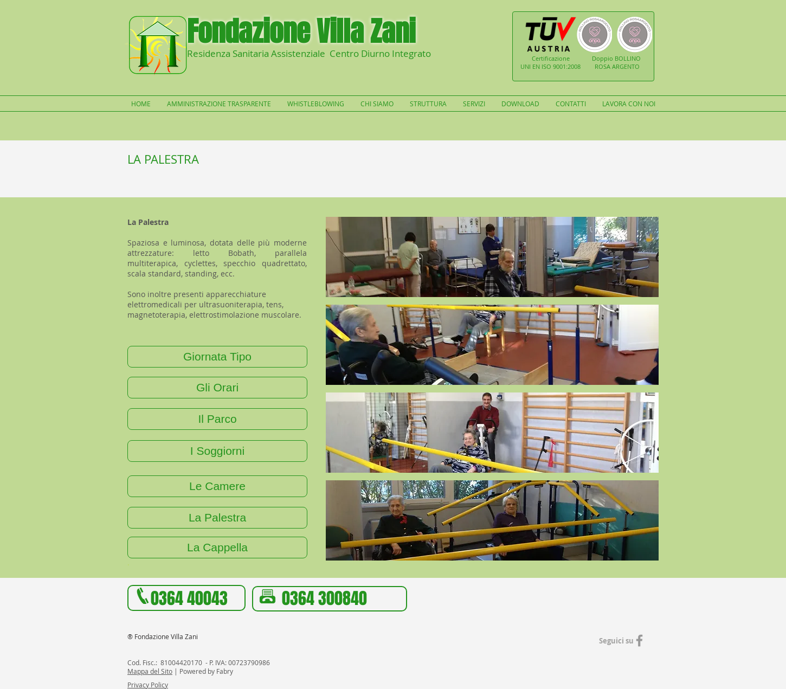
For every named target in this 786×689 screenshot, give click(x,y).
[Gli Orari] (217, 387)
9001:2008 (567, 66)
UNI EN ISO (536, 66)
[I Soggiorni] (217, 451)
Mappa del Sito (149, 671)
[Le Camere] (217, 486)
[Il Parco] (217, 419)
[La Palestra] (217, 518)
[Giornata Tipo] (217, 357)
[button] (492, 257)
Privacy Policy (147, 684)
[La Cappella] (217, 547)
